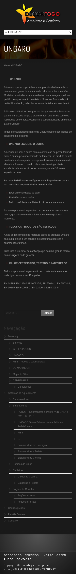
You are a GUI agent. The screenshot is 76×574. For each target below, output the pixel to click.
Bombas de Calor (22, 464)
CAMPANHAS (20, 380)
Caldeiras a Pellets (28, 483)
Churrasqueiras (16, 508)
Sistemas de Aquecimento (22, 393)
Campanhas (24, 386)
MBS (20, 432)
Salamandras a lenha (29, 457)
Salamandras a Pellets (30, 451)
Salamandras (20, 405)
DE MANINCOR (21, 368)
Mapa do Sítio (20, 374)
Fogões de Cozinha (23, 489)
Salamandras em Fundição (32, 445)
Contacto (13, 520)
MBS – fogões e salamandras (29, 361)
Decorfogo (13, 336)
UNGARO (18, 355)
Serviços (17, 342)
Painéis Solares (16, 514)
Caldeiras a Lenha (27, 476)
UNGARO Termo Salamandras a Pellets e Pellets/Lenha (40, 424)
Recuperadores (21, 399)
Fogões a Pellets (27, 501)
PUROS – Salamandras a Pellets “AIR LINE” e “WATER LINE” (43, 414)
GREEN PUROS (22, 349)
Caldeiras (18, 470)
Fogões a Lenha (26, 495)
